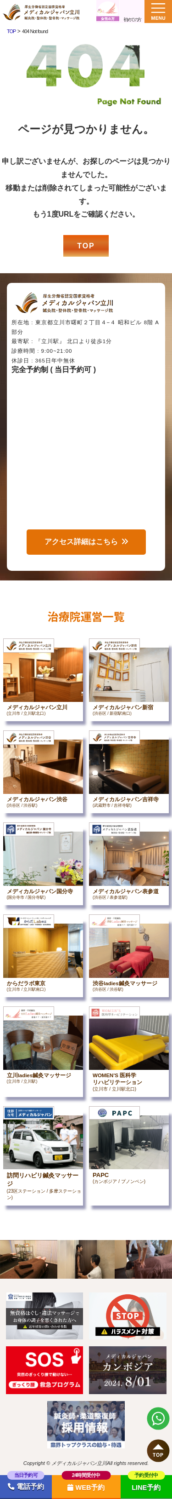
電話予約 (26, 1486)
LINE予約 (146, 1487)
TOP (86, 246)
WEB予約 (86, 1487)
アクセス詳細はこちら (81, 542)
